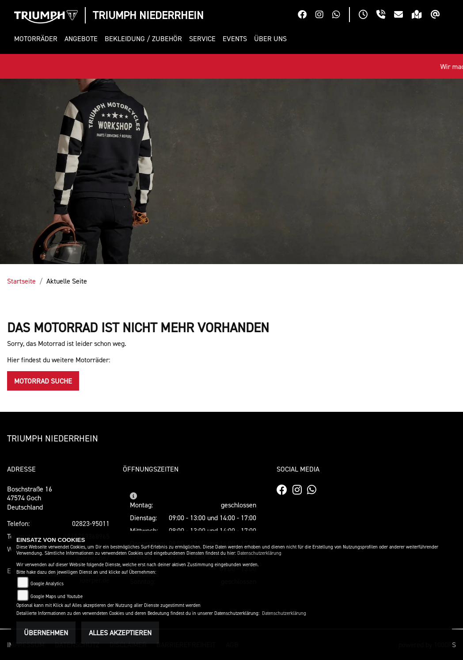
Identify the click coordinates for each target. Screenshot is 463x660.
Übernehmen (46, 632)
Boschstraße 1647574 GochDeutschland (29, 498)
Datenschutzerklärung (259, 553)
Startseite (21, 280)
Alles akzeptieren (120, 632)
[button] (37, 39)
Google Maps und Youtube (56, 596)
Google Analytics (47, 584)
